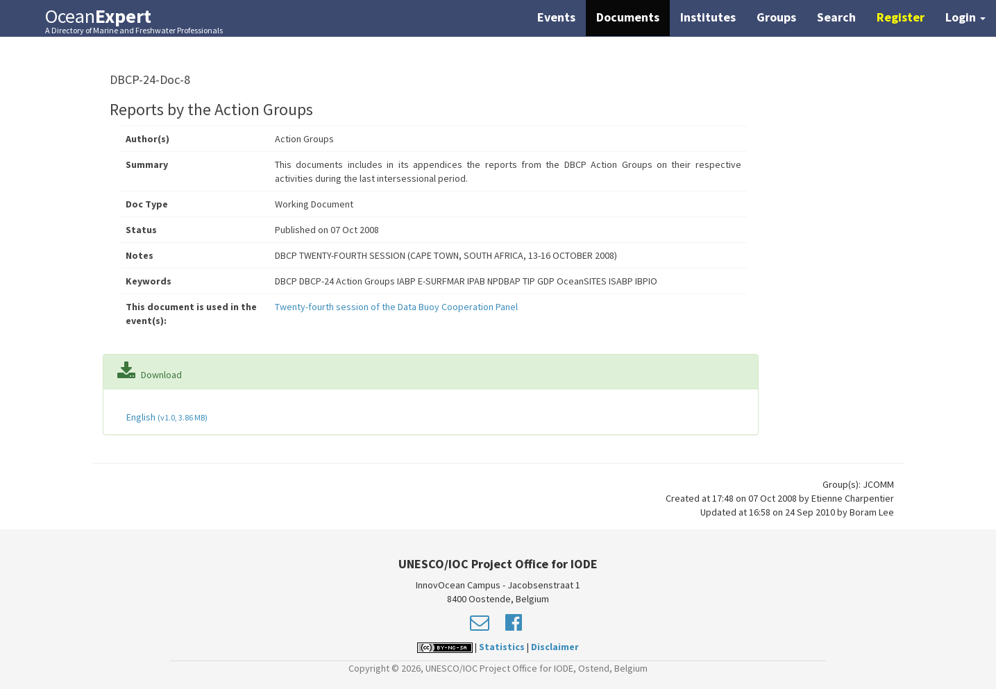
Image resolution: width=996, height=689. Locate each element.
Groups (776, 17)
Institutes (708, 17)
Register (901, 17)
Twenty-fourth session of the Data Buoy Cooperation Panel (396, 306)
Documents (627, 17)
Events (556, 17)
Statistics (502, 646)
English (166, 417)
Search (836, 17)
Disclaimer (555, 646)
